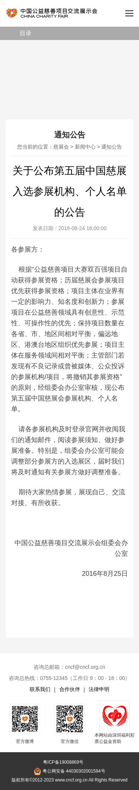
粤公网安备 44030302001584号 (69, 771)
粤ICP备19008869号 (63, 762)
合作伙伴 (69, 689)
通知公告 (111, 147)
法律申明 (99, 689)
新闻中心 (85, 147)
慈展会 (61, 147)
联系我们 (40, 689)
